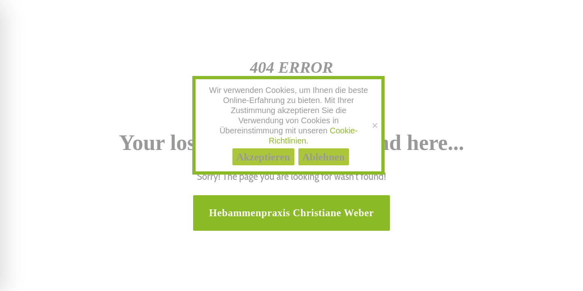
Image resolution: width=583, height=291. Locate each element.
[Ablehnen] (374, 125)
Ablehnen (323, 157)
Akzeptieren (263, 157)
